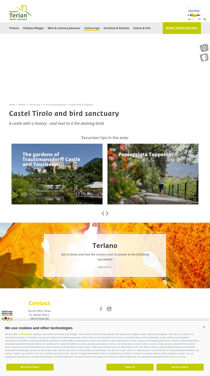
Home (12, 104)
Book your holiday (182, 28)
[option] (57, 174)
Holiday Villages (33, 28)
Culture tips (92, 28)
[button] (204, 327)
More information (30, 367)
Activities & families (116, 28)
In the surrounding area (54, 104)
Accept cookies (180, 367)
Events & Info (142, 28)
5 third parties (25, 334)
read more (105, 266)
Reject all (130, 367)
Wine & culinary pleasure (64, 28)
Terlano (14, 28)
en (191, 19)
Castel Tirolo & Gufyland (81, 104)
